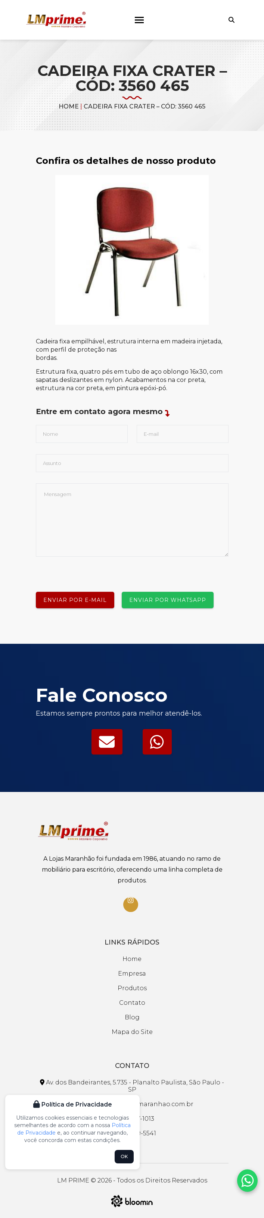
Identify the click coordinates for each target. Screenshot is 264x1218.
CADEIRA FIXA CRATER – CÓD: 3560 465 (144, 106)
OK (124, 1156)
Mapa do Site (132, 1031)
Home (69, 106)
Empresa (132, 973)
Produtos (132, 988)
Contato (132, 1002)
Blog (132, 1017)
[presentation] (92, 571)
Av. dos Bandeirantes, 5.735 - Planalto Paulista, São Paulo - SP (132, 1086)
